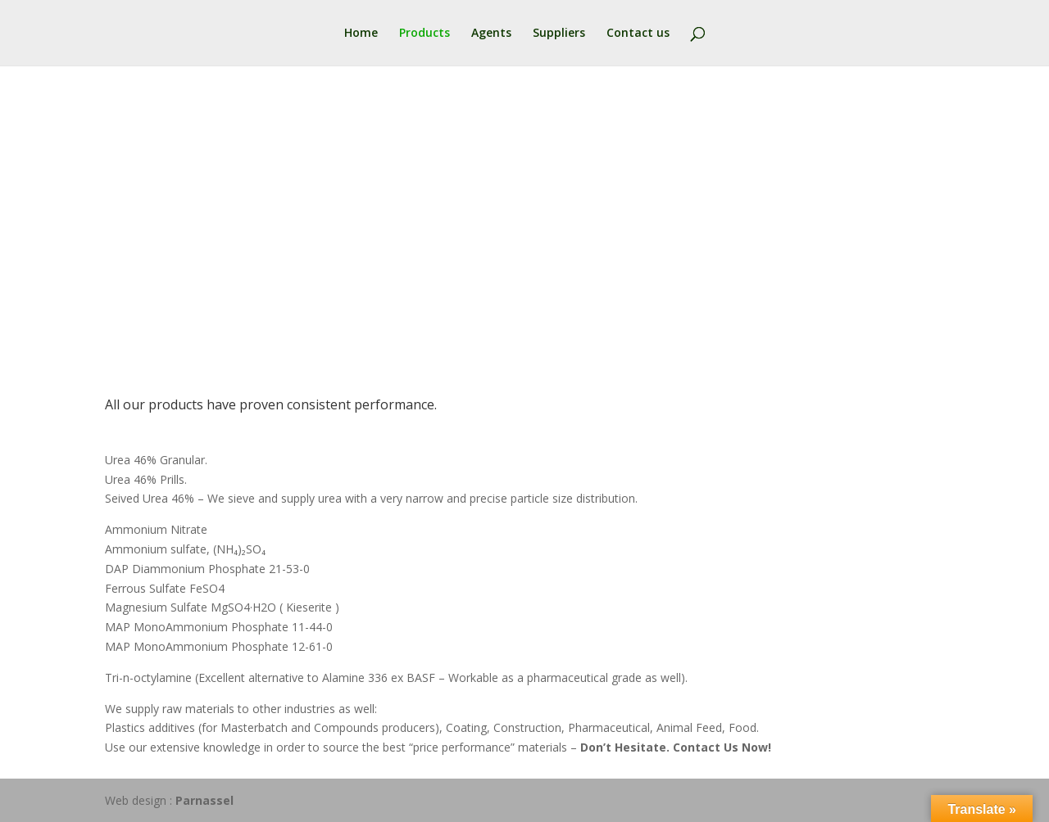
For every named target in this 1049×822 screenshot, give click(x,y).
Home (361, 33)
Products (424, 33)
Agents (491, 33)
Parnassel (204, 800)
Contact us (638, 33)
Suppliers (559, 33)
